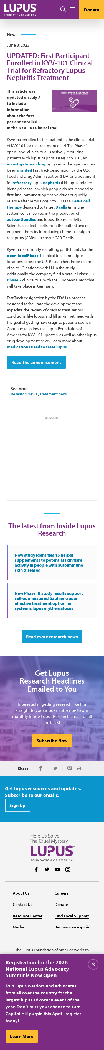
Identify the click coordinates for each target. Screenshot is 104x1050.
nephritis (51, 182)
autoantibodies (21, 219)
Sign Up (17, 805)
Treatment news (54, 394)
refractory (22, 182)
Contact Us (22, 904)
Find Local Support (72, 915)
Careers (61, 893)
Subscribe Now (52, 740)
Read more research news (52, 636)
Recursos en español (73, 927)
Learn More (21, 1038)
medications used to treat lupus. (37, 347)
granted (24, 170)
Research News (24, 394)
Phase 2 (14, 280)
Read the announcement (36, 362)
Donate (91, 10)
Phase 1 (34, 255)
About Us (21, 893)
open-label (17, 255)
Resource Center (27, 915)
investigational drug (26, 164)
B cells (61, 207)
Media (18, 927)
